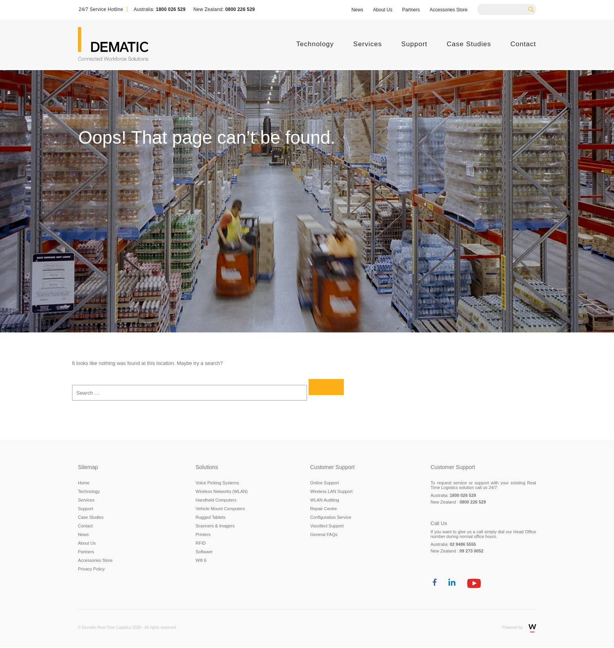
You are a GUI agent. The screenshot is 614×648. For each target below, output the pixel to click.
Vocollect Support (327, 525)
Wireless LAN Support (331, 491)
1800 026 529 (171, 9)
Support (414, 44)
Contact (523, 44)
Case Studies (469, 44)
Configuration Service (330, 517)
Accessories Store (449, 10)
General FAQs (324, 534)
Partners (411, 10)
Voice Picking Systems (217, 482)
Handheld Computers (216, 500)
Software (204, 551)
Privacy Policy (91, 569)
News (357, 10)
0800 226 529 (240, 9)
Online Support (324, 482)
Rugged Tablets (211, 517)
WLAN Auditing (324, 500)
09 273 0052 (471, 551)
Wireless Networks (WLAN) (222, 491)
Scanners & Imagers (215, 525)
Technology (315, 44)
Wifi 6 (201, 560)
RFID (201, 543)
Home (83, 482)
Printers (203, 534)
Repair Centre (323, 508)
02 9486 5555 (463, 544)
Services (367, 44)
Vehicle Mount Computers (220, 508)
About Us (382, 10)
